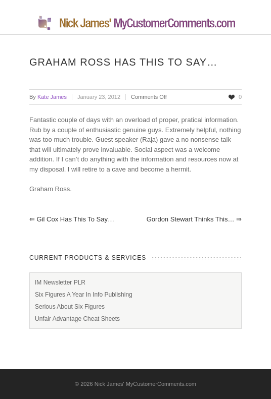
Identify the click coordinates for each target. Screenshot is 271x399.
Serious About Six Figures (70, 306)
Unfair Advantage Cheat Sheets (77, 318)
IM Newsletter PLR (60, 282)
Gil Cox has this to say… (71, 219)
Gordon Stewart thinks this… (194, 219)
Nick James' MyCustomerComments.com (145, 384)
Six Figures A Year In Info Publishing (83, 294)
